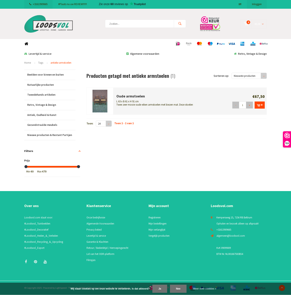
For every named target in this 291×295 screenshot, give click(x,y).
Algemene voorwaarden (142, 54)
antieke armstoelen (61, 62)
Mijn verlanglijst (157, 229)
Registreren (155, 217)
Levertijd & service (38, 54)
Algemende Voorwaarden (100, 223)
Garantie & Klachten (97, 242)
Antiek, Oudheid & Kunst (51, 115)
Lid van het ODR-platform (100, 254)
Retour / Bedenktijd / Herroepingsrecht (107, 248)
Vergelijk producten (159, 235)
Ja (159, 288)
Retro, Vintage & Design (250, 54)
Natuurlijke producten (51, 85)
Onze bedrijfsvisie (95, 217)
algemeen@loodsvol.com (230, 235)
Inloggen (257, 4)
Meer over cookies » (204, 288)
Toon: (89, 123)
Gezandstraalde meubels (51, 125)
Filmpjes (90, 260)
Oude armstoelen (130, 96)
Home (26, 44)
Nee (178, 288)
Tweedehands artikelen (51, 95)
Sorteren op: (221, 76)
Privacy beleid (94, 229)
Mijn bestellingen (158, 223)
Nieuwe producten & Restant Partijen (51, 135)
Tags (40, 62)
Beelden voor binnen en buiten (51, 75)
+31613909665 (38, 4)
